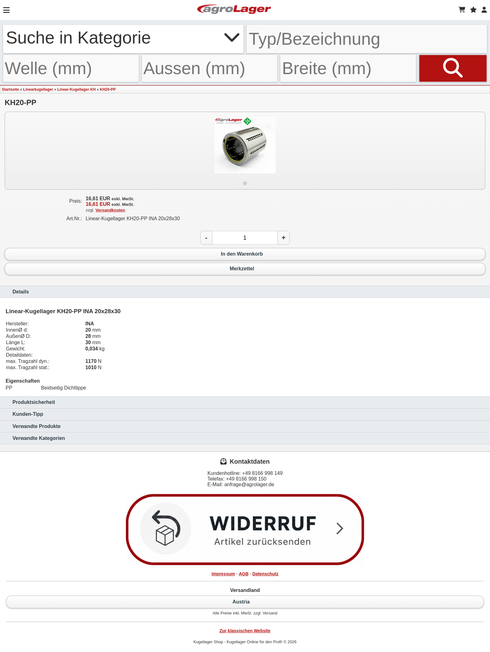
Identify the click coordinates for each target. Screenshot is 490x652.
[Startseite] (234, 10)
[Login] (484, 10)
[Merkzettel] (473, 10)
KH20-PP (108, 89)
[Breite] (348, 68)
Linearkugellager (38, 89)
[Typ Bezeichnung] (367, 39)
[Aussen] (210, 68)
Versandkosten (110, 210)
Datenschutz (265, 573)
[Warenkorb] (461, 10)
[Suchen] (453, 68)
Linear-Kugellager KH (76, 89)
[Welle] (71, 68)
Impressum (223, 573)
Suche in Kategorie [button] (123, 37)
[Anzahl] (245, 238)
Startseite (10, 89)
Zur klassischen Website (244, 630)
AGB (243, 573)
